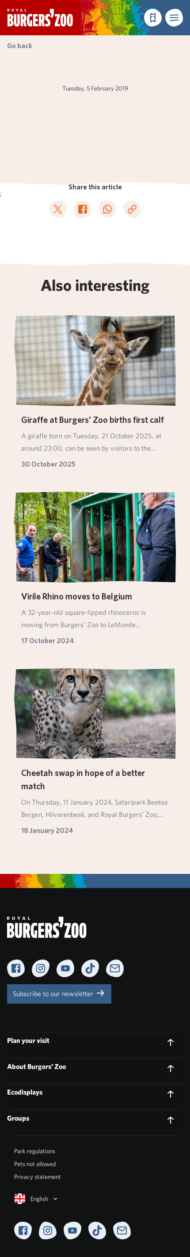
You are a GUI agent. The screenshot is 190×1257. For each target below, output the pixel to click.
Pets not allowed (35, 1164)
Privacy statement (37, 1177)
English (37, 1198)
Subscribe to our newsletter (59, 993)
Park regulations (34, 1151)
